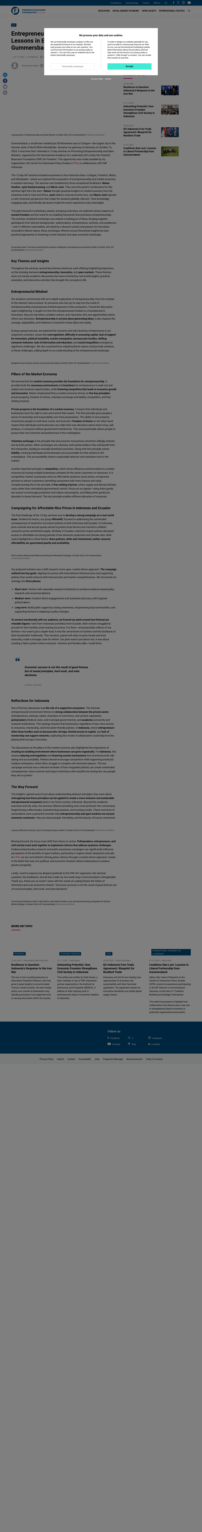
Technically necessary (72, 66)
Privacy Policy (97, 78)
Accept (129, 66)
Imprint (108, 78)
